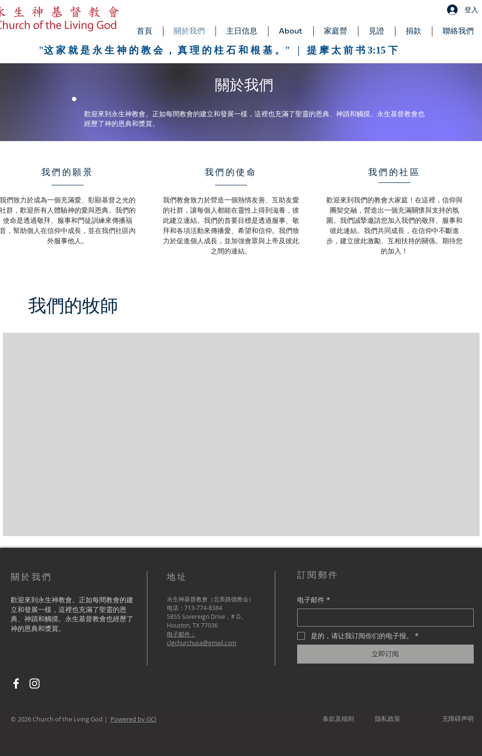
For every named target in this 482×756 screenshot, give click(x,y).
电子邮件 (313, 600)
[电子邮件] (382, 618)
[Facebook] (16, 683)
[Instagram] (34, 683)
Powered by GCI (133, 719)
